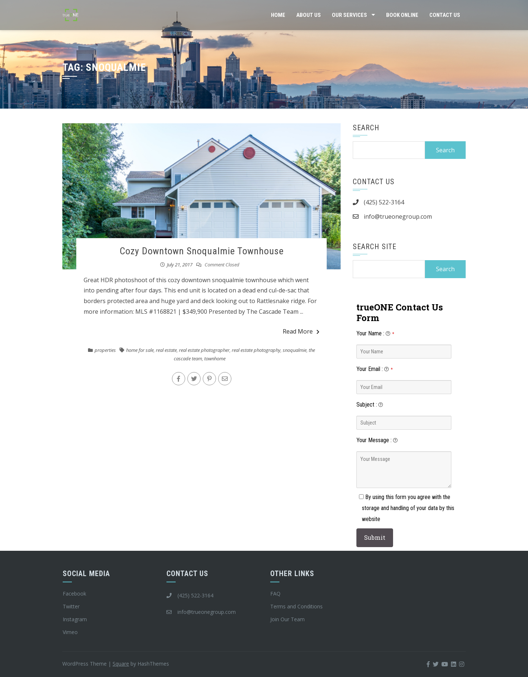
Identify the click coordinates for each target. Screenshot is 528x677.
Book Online (402, 15)
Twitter (71, 606)
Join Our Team (287, 619)
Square (121, 663)
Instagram (75, 619)
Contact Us (444, 15)
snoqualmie (295, 350)
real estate (166, 350)
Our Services (349, 15)
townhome (214, 358)
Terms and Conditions (296, 606)
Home (278, 15)
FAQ (275, 593)
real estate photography (256, 350)
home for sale (140, 350)
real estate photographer (204, 350)
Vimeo (70, 632)
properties (105, 350)
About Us (308, 15)
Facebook (74, 593)
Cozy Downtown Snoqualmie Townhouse (202, 250)
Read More (301, 331)
